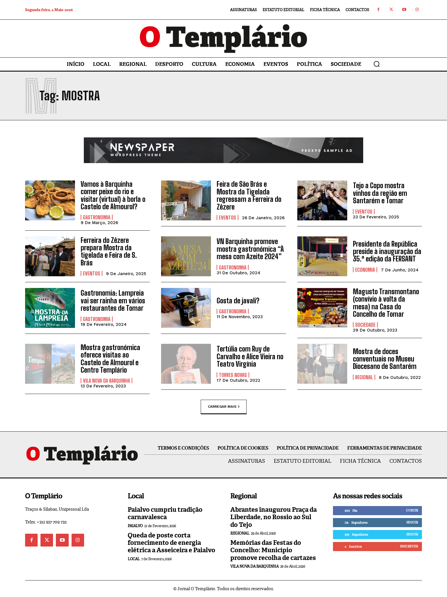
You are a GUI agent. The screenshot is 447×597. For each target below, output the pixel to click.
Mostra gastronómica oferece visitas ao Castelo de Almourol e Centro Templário (110, 358)
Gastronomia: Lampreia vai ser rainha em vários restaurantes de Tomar (113, 300)
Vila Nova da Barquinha (106, 380)
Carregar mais (223, 406)
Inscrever (409, 546)
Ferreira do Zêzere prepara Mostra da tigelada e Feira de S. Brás (109, 251)
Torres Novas (233, 374)
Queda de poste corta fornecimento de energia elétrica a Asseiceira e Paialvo (171, 543)
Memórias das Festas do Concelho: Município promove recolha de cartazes (273, 550)
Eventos (227, 217)
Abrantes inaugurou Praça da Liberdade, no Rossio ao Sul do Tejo (273, 517)
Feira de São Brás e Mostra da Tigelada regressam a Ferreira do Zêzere (249, 195)
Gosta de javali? (238, 301)
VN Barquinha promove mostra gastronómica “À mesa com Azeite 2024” (250, 249)
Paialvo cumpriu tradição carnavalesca (165, 513)
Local (134, 559)
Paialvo (135, 525)
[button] (376, 64)
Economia (365, 269)
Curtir (412, 510)
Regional (364, 377)
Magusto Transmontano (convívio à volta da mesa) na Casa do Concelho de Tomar (386, 302)
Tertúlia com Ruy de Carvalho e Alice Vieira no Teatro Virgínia (250, 356)
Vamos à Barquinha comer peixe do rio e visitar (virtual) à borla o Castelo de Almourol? (113, 195)
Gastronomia (96, 217)
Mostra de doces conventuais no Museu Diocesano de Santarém (384, 359)
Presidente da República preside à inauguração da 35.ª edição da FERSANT (387, 251)
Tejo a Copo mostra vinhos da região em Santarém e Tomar (380, 193)
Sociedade (365, 324)
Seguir (412, 522)
